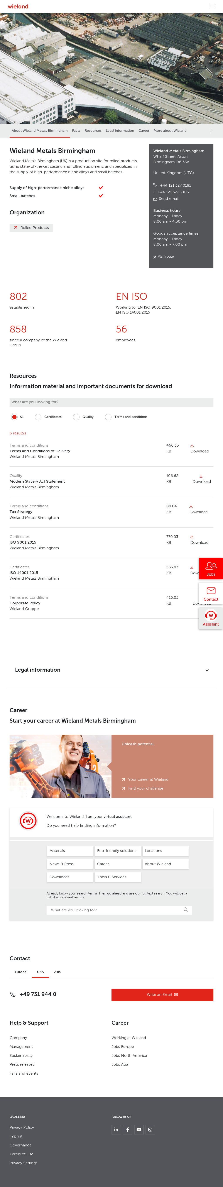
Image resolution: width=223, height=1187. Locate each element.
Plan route (166, 256)
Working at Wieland (129, 1038)
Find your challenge (145, 789)
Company (18, 1038)
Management (21, 1047)
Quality (82, 417)
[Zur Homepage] (18, 6)
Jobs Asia (120, 1065)
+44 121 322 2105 (171, 192)
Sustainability (21, 1056)
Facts (76, 131)
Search (186, 909)
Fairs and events (24, 1073)
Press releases (22, 1065)
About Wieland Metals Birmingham (40, 131)
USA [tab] (40, 972)
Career (144, 131)
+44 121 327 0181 (175, 185)
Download (202, 479)
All (17, 417)
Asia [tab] (57, 972)
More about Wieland (170, 131)
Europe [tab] (21, 972)
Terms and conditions (125, 417)
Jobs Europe (123, 1047)
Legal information (120, 131)
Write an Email (162, 994)
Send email (169, 199)
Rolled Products (34, 228)
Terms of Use (21, 1154)
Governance (21, 1145)
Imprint (16, 1136)
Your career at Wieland (148, 780)
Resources (93, 131)
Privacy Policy (22, 1127)
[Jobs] (211, 570)
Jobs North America (129, 1056)
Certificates (47, 417)
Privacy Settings (23, 1163)
